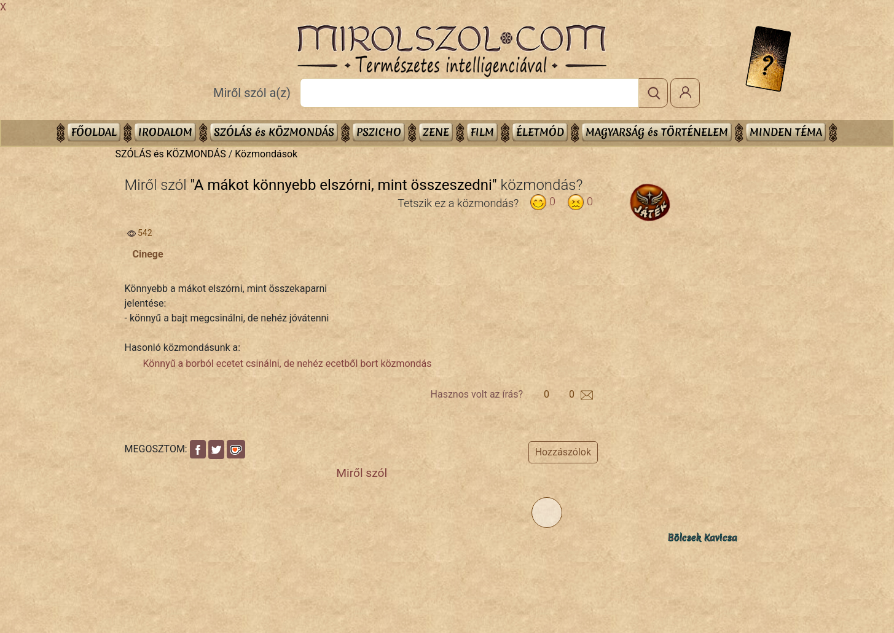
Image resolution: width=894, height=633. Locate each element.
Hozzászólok (563, 452)
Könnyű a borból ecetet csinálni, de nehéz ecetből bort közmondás (287, 363)
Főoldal (94, 132)
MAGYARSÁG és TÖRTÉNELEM (657, 132)
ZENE (436, 132)
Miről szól (361, 473)
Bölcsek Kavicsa (702, 538)
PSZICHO (378, 132)
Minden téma (786, 132)
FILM (482, 132)
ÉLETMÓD (540, 132)
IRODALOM (165, 132)
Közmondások (266, 154)
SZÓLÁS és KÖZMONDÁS (274, 132)
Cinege (148, 254)
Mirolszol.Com (451, 51)
